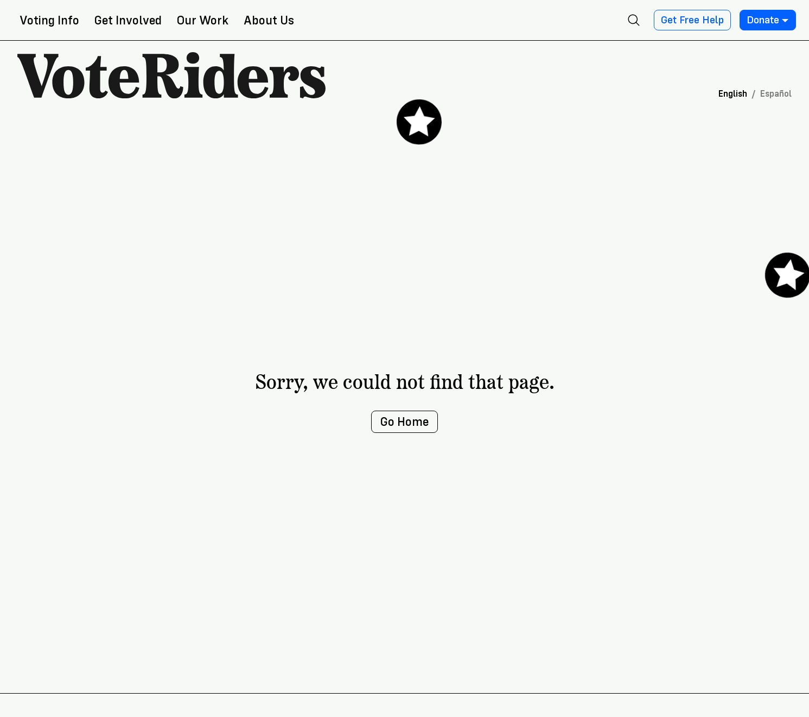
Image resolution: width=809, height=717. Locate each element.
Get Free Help (692, 20)
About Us (269, 20)
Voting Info (49, 20)
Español (776, 93)
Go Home (404, 422)
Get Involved (128, 20)
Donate (768, 20)
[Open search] (633, 20)
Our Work (202, 20)
